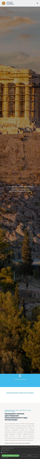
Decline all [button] (29, 455)
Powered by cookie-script (5, 457)
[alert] (20, 452)
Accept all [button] (10, 455)
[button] (24, 239)
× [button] (38, 446)
